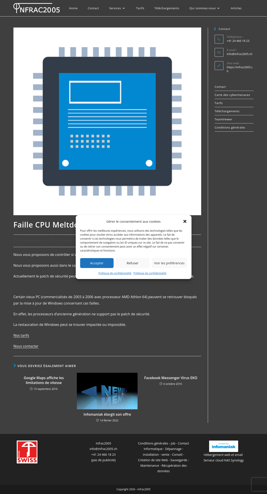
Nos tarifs (21, 335)
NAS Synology (234, 460)
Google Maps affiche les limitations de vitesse (44, 380)
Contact (220, 87)
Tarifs (219, 103)
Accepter (96, 263)
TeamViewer (223, 119)
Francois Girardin (32, 240)
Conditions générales (230, 127)
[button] (185, 221)
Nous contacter (26, 346)
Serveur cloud (213, 460)
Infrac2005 (103, 443)
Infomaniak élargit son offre (107, 414)
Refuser (133, 263)
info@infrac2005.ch (239, 54)
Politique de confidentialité (114, 273)
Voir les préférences (169, 263)
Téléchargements (227, 111)
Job (173, 443)
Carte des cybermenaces (232, 95)
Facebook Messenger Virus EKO (170, 377)
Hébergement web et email (224, 455)
